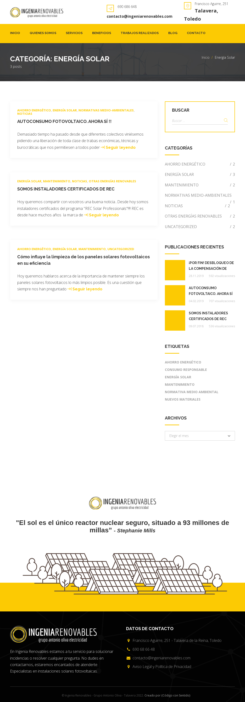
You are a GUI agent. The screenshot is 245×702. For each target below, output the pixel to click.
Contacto (196, 33)
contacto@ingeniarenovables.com (140, 16)
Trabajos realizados (140, 33)
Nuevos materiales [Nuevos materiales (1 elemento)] (182, 399)
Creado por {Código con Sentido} (167, 695)
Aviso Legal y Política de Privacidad (162, 666)
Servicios (74, 33)
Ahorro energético (34, 110)
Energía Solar (65, 110)
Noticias (24, 113)
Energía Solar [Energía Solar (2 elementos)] (178, 377)
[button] (200, 436)
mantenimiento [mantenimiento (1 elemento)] (180, 384)
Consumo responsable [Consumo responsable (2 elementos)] (186, 369)
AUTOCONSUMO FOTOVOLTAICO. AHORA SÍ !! (64, 121)
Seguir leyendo (121, 147)
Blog (172, 33)
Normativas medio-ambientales (106, 110)
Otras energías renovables (112, 181)
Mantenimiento (56, 181)
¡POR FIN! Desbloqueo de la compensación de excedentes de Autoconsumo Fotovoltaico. (211, 266)
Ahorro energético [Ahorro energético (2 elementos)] (183, 362)
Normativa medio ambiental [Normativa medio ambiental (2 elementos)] (191, 392)
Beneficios (101, 33)
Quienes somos (43, 33)
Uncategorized (120, 249)
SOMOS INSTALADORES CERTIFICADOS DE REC (66, 188)
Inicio (15, 33)
